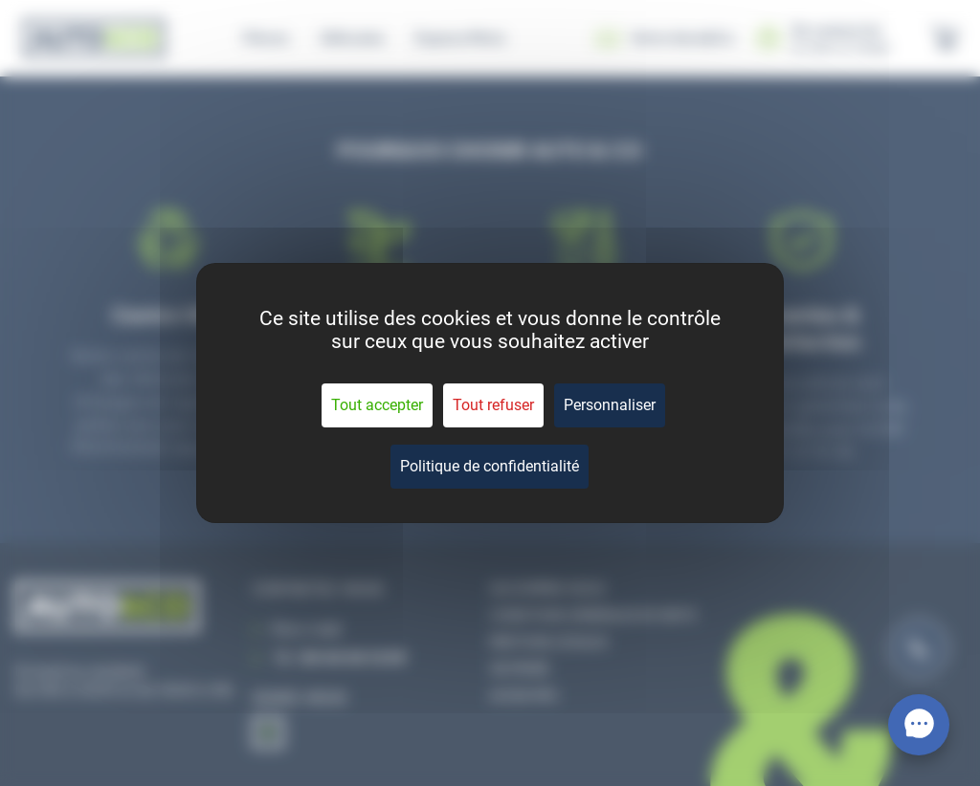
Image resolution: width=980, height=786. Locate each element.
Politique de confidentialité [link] (489, 466)
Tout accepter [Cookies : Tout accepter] (377, 405)
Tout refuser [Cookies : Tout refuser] (493, 405)
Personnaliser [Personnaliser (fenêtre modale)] (610, 405)
